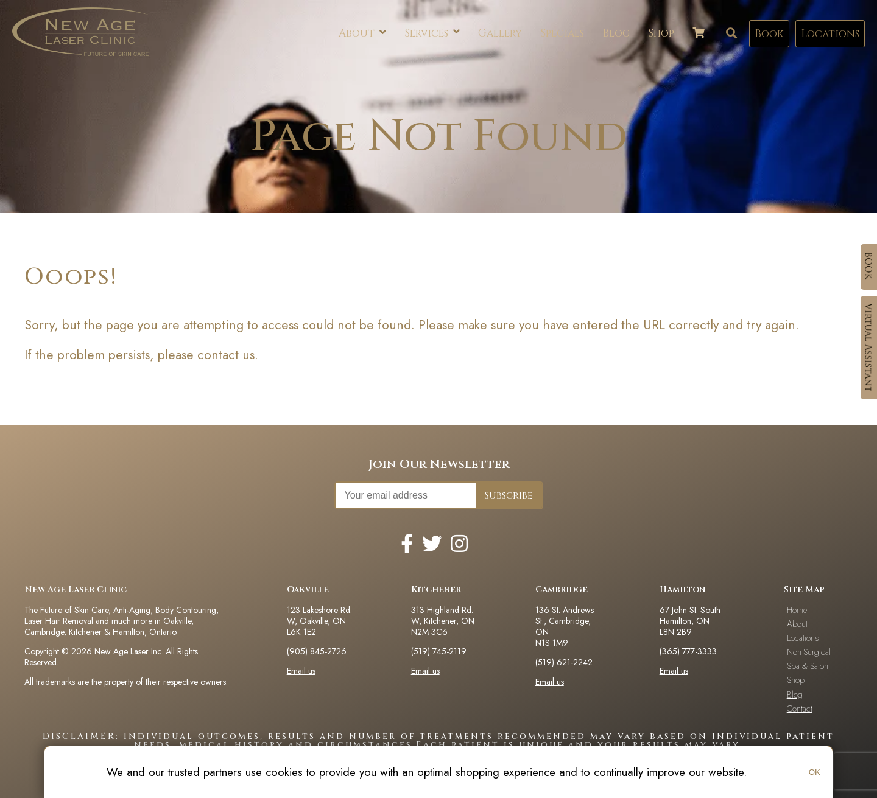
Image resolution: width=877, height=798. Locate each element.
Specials (562, 33)
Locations (830, 34)
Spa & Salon (807, 665)
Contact (799, 708)
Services (432, 33)
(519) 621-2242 (564, 662)
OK (814, 772)
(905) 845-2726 (317, 651)
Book (769, 34)
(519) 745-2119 (439, 651)
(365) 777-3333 (688, 651)
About (362, 33)
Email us (301, 670)
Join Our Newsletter (439, 464)
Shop (661, 33)
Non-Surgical (809, 651)
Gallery (500, 33)
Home (797, 609)
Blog (616, 33)
